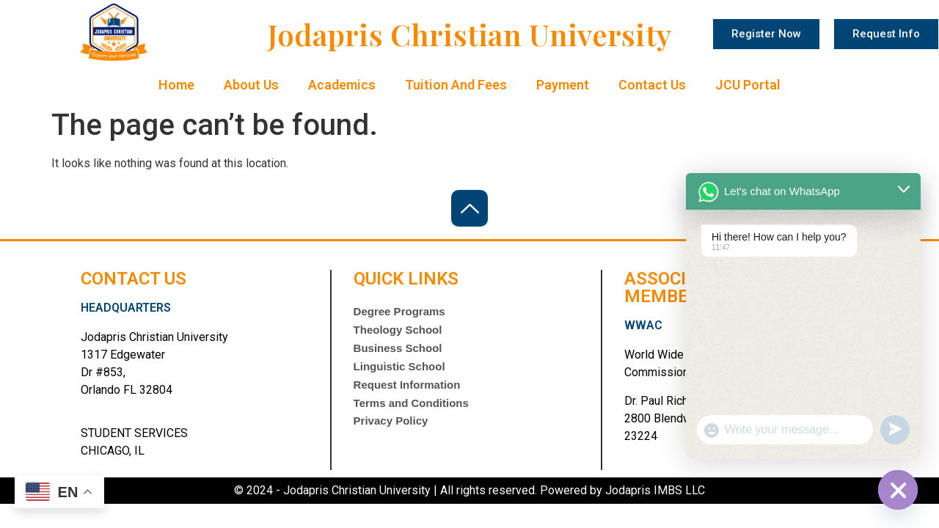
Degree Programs (399, 312)
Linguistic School (399, 373)
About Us (251, 84)
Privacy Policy (391, 435)
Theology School (398, 332)
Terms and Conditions (411, 414)
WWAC (643, 325)
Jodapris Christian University (470, 34)
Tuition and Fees (456, 84)
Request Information (407, 394)
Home (176, 84)
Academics (342, 84)
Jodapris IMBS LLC (653, 490)
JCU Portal (748, 84)
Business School (398, 353)
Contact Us (652, 84)
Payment (562, 84)
